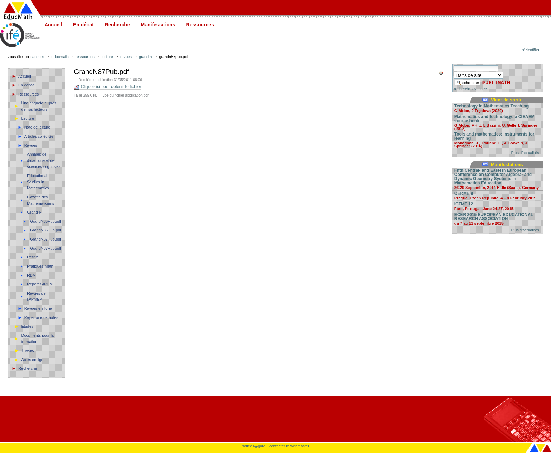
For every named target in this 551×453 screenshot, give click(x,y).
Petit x (32, 257)
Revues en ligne (38, 308)
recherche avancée (470, 89)
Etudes (27, 326)
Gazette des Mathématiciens (40, 200)
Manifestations (158, 24)
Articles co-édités (39, 136)
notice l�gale (253, 446)
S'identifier (530, 50)
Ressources (200, 24)
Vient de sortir (506, 100)
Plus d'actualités (525, 153)
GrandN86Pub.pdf (45, 230)
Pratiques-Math (40, 266)
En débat (83, 24)
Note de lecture (37, 127)
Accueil (53, 24)
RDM (31, 275)
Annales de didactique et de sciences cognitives (43, 160)
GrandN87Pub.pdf (45, 239)
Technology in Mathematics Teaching (497, 108)
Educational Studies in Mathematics (38, 181)
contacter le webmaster (289, 446)
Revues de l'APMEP (36, 296)
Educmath (59, 56)
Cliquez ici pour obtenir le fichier (107, 87)
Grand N (145, 56)
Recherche (117, 24)
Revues (126, 56)
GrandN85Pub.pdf (45, 221)
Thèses (27, 350)
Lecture (107, 56)
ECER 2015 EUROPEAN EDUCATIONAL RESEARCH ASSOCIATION (497, 218)
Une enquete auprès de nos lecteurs (38, 106)
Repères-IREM (40, 284)
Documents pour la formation (37, 338)
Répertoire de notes (41, 317)
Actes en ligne (33, 359)
